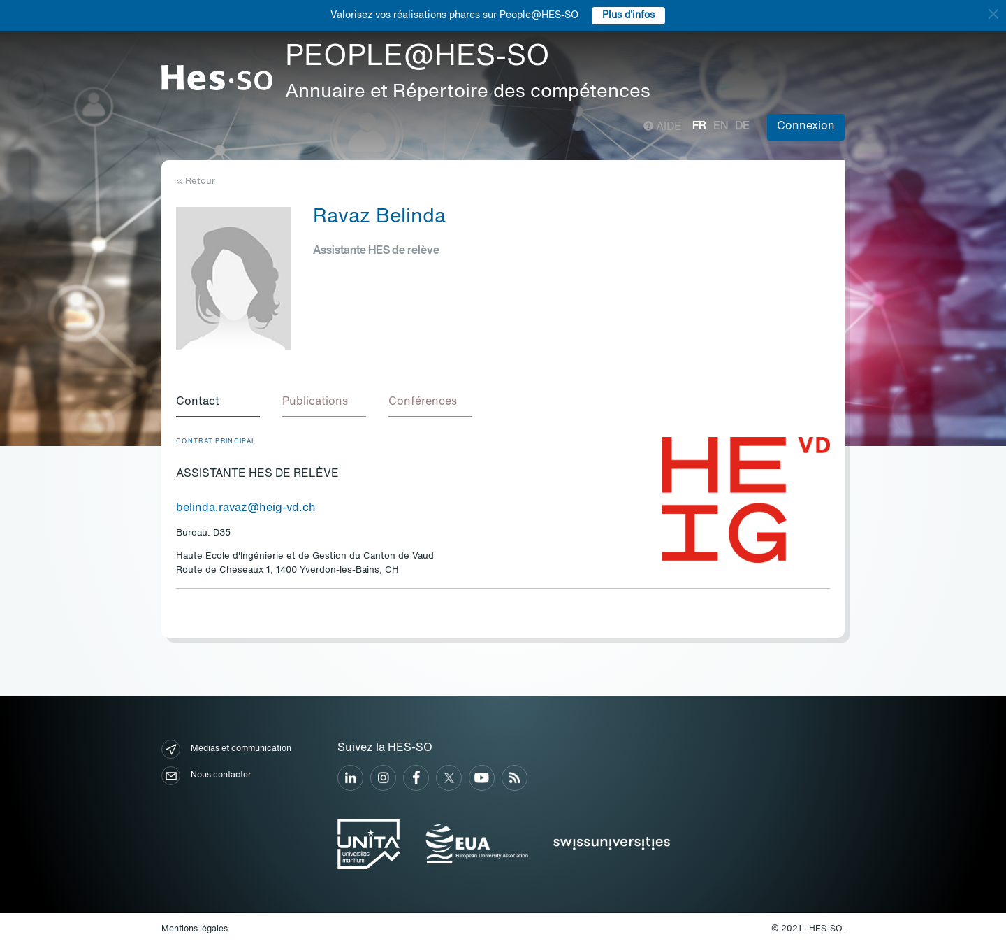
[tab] (218, 402)
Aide (662, 127)
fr (699, 126)
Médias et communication (226, 749)
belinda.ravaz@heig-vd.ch (246, 508)
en (720, 126)
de (742, 126)
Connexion (806, 126)
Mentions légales (194, 929)
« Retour (195, 181)
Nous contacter (206, 775)
